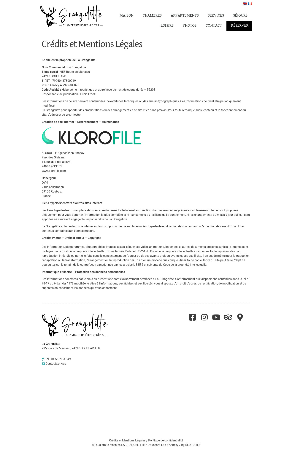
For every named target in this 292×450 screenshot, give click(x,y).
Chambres (152, 16)
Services (216, 16)
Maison (127, 16)
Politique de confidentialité (165, 440)
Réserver (239, 26)
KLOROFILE (192, 445)
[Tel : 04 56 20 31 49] (75, 359)
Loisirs (167, 26)
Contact (214, 26)
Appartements (185, 16)
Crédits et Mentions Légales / (128, 440)
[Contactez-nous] (75, 363)
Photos (189, 26)
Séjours (240, 16)
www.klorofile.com (54, 171)
